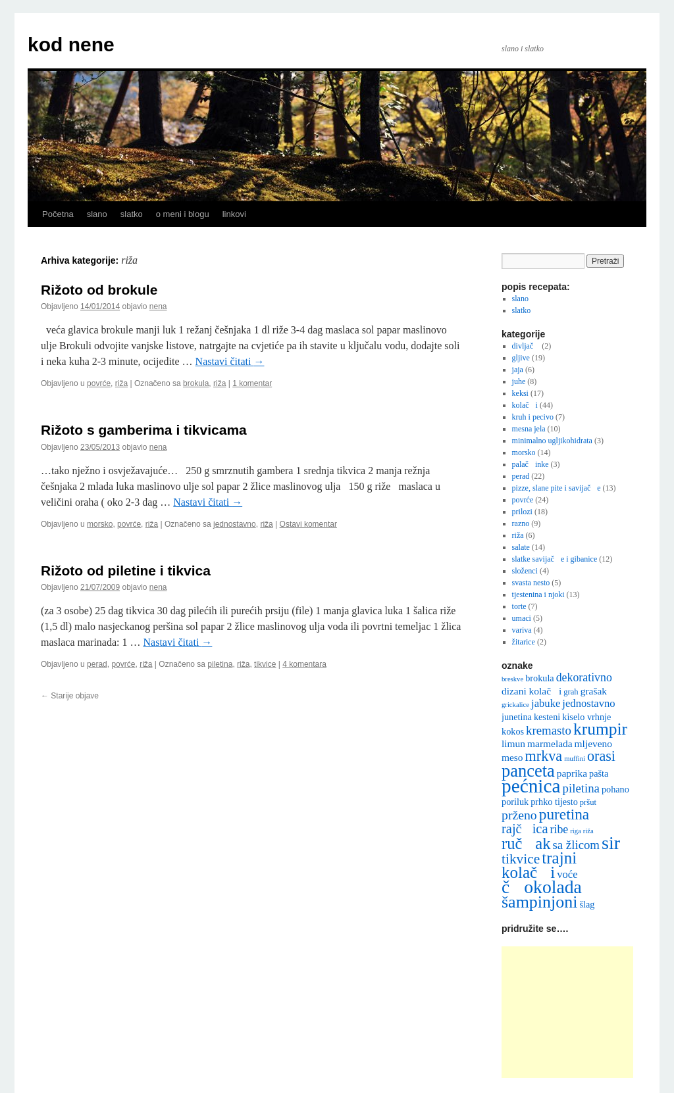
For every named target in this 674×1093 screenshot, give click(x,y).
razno (521, 523)
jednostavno (234, 524)
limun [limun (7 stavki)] (513, 743)
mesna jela (529, 428)
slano (97, 214)
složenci (525, 570)
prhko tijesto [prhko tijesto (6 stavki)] (554, 801)
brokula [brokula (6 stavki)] (539, 678)
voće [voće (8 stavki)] (567, 874)
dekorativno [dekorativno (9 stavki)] (584, 677)
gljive (521, 357)
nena (158, 306)
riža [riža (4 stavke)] (588, 831)
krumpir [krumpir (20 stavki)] (600, 729)
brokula (196, 383)
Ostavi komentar (308, 524)
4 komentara (304, 664)
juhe (519, 381)
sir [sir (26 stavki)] (611, 843)
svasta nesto (531, 582)
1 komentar (252, 383)
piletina (219, 664)
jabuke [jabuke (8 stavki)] (545, 703)
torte (519, 606)
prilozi (522, 511)
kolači (525, 405)
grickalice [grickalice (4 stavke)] (515, 704)
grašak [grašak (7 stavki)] (594, 690)
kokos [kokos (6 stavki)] (513, 731)
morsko (100, 524)
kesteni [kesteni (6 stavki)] (547, 717)
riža (121, 383)
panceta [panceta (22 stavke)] (528, 771)
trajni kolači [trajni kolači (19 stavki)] (539, 865)
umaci (521, 618)
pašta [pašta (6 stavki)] (598, 773)
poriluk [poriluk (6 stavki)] (515, 801)
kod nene (71, 44)
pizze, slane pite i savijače (556, 488)
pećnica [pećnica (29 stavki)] (531, 785)
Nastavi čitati (230, 361)
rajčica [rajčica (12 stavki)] (525, 828)
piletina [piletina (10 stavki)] (581, 788)
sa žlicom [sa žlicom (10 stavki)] (576, 845)
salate (521, 547)
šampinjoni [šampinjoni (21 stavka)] (539, 901)
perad (97, 664)
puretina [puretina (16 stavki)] (564, 814)
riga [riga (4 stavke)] (575, 831)
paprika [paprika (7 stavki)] (572, 773)
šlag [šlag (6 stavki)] (586, 904)
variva (522, 630)
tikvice (265, 664)
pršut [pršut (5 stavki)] (588, 802)
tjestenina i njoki (538, 594)
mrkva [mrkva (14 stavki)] (544, 756)
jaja (517, 369)
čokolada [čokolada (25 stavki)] (542, 887)
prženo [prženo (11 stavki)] (519, 815)
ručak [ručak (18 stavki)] (526, 843)
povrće (99, 383)
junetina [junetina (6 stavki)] (517, 717)
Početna (58, 214)
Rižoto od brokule (99, 289)
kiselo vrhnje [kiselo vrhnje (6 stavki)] (586, 717)
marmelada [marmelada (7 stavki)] (550, 743)
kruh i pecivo (533, 417)
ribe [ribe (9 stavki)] (559, 829)
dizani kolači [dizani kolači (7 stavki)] (531, 690)
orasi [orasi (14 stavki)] (601, 756)
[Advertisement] (567, 1012)
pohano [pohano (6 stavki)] (615, 789)
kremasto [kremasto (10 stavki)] (548, 730)
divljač (526, 346)
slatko (131, 214)
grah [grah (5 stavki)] (570, 691)
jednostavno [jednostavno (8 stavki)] (588, 703)
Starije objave (70, 695)
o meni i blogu (182, 214)
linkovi (234, 214)
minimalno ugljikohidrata (552, 440)
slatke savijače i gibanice (555, 559)
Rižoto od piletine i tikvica (126, 570)
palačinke (530, 464)
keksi (520, 393)
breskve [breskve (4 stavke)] (512, 679)
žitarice (523, 641)
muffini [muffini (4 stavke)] (574, 758)
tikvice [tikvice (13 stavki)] (521, 859)
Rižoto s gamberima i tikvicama (144, 429)
